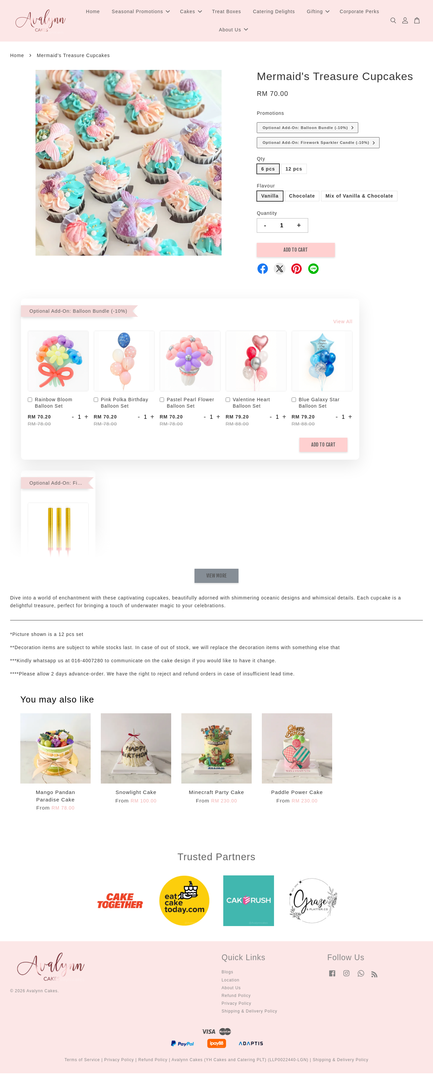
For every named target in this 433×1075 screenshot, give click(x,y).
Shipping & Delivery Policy (249, 1012)
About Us (233, 30)
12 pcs (294, 170)
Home (93, 12)
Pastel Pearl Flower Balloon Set (187, 404)
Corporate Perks (359, 12)
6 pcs (268, 170)
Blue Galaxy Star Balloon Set (316, 404)
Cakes (191, 12)
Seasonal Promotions (141, 12)
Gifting (318, 12)
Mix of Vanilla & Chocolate (359, 197)
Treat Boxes (226, 12)
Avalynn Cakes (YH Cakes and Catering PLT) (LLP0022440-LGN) (240, 1061)
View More (216, 577)
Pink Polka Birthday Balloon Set (121, 404)
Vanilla (269, 197)
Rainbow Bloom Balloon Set (50, 404)
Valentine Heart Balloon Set (248, 404)
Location (231, 981)
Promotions (270, 114)
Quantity (267, 214)
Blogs (227, 973)
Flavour (266, 187)
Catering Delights (274, 12)
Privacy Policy (236, 1005)
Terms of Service (82, 1061)
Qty (261, 160)
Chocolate (302, 197)
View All (342, 323)
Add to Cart (323, 446)
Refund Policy (236, 997)
